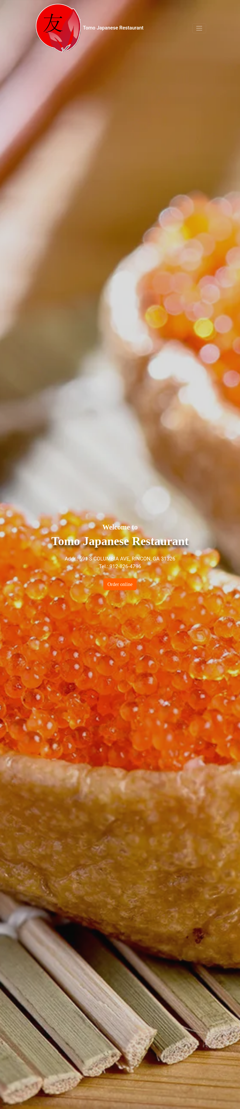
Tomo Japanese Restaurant (89, 28)
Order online (120, 584)
